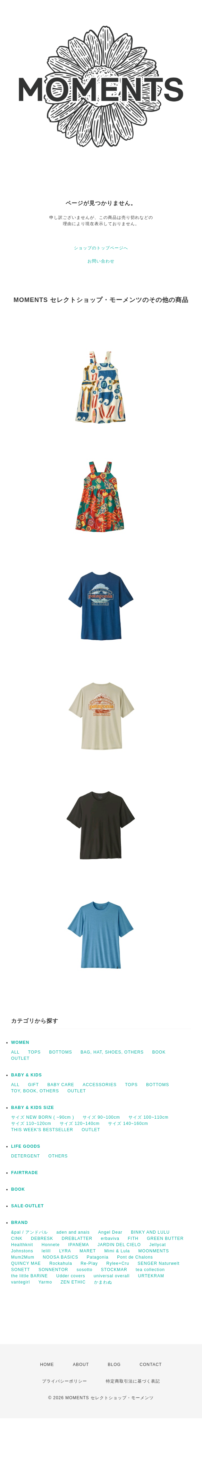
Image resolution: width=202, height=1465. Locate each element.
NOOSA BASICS (60, 1257)
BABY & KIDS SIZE (32, 1107)
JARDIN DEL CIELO (119, 1244)
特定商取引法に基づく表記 (133, 1381)
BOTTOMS (60, 1052)
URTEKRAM (151, 1275)
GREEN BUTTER (165, 1238)
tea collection (150, 1269)
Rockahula (60, 1263)
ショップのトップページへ (101, 248)
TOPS (34, 1052)
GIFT (33, 1084)
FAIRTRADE (24, 1172)
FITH (133, 1238)
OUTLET (20, 1058)
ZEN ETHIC (73, 1282)
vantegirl (20, 1282)
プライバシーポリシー (64, 1381)
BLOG (114, 1364)
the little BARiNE (29, 1275)
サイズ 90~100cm (101, 1117)
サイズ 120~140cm (80, 1123)
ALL (15, 1052)
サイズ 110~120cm (31, 1123)
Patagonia (98, 1257)
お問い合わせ (101, 261)
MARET (87, 1251)
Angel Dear (110, 1232)
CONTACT (151, 1364)
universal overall (112, 1275)
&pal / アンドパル (29, 1232)
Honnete (51, 1244)
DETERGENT (25, 1156)
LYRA (65, 1251)
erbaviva (110, 1238)
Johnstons (22, 1251)
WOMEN (20, 1042)
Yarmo (45, 1282)
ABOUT (81, 1364)
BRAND (19, 1222)
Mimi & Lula (117, 1251)
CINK (17, 1238)
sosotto (85, 1269)
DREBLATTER (77, 1238)
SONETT (20, 1269)
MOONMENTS (153, 1251)
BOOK (159, 1052)
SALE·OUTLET (27, 1206)
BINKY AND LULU (150, 1232)
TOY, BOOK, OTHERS (35, 1091)
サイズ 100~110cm (148, 1117)
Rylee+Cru (117, 1263)
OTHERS (58, 1156)
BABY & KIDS (26, 1075)
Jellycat (157, 1244)
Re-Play (89, 1263)
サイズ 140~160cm (128, 1123)
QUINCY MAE (26, 1263)
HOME (47, 1364)
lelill (46, 1251)
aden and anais (73, 1232)
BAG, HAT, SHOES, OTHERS (112, 1052)
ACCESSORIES (100, 1084)
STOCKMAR (114, 1269)
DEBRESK (42, 1238)
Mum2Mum (22, 1257)
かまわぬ (103, 1282)
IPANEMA (78, 1244)
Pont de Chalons (135, 1257)
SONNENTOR (53, 1269)
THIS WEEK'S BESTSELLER (42, 1129)
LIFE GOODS (25, 1146)
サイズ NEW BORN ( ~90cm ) (42, 1117)
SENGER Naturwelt (159, 1263)
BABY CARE (60, 1084)
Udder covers (70, 1275)
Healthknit (22, 1244)
